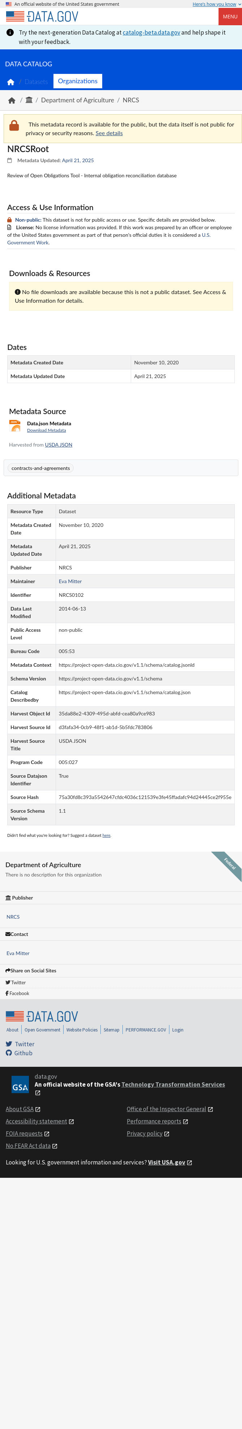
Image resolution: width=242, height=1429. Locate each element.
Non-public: (28, 220)
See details (109, 132)
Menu (230, 16)
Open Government (42, 1030)
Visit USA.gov (166, 1162)
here (107, 835)
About (12, 1030)
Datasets (36, 81)
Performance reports (154, 1121)
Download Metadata (46, 430)
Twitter (15, 982)
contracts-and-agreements (41, 468)
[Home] (42, 16)
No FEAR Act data (28, 1146)
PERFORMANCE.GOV (146, 1030)
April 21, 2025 (78, 160)
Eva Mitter (18, 953)
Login (177, 1030)
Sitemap (112, 1030)
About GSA (20, 1109)
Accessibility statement (36, 1121)
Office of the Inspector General (166, 1109)
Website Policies (82, 1030)
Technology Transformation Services (173, 1084)
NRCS (131, 100)
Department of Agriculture (77, 100)
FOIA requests (24, 1133)
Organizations (78, 81)
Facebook (17, 993)
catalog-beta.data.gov (151, 32)
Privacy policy (145, 1133)
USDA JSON (59, 444)
